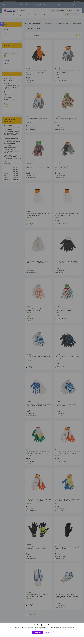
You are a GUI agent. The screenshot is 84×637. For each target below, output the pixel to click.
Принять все (37, 632)
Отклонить (49, 632)
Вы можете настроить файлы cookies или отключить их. (41, 629)
